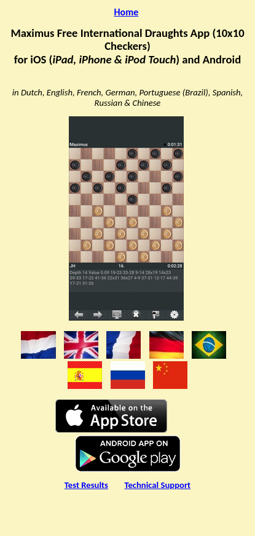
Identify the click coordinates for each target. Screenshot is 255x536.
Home (126, 12)
